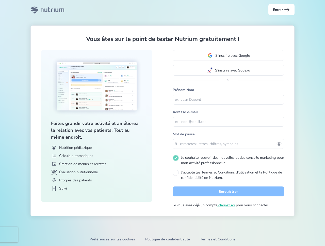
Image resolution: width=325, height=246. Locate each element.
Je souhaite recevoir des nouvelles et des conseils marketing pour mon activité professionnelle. (232, 160)
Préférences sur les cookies (112, 239)
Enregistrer (228, 191)
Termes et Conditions (217, 239)
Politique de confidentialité (167, 239)
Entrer (281, 9)
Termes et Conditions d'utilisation (227, 172)
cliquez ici (226, 205)
